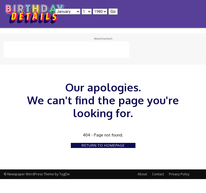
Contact (158, 174)
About (142, 174)
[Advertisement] (66, 50)
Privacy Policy (179, 174)
